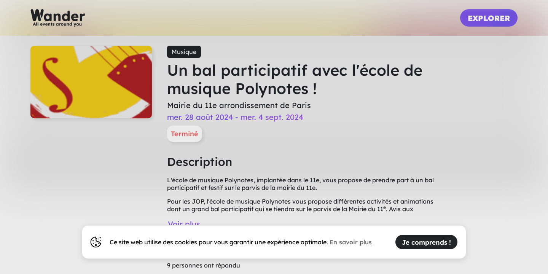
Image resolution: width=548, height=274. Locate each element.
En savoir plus (351, 242)
